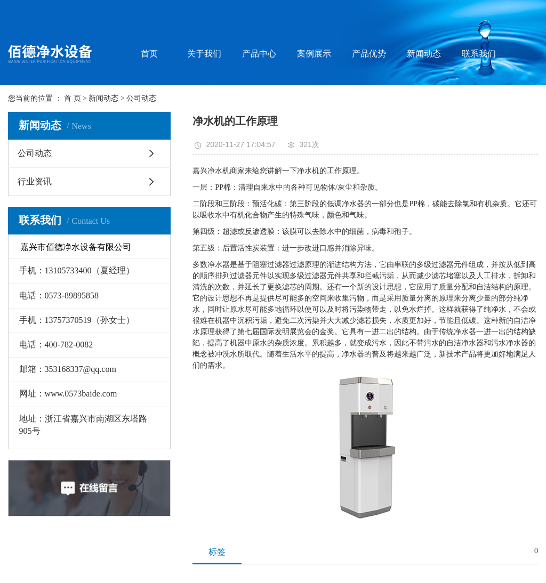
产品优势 (369, 53)
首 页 (72, 98)
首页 (149, 53)
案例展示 (314, 53)
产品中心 (259, 53)
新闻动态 (424, 53)
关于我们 (204, 53)
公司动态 (141, 98)
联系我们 (479, 53)
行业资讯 (35, 181)
